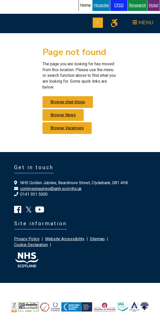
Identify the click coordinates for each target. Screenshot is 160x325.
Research (137, 5)
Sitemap (97, 238)
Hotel (153, 5)
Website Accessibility (64, 238)
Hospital (101, 5)
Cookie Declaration (31, 244)
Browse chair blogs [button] (67, 101)
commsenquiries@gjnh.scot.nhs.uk (51, 188)
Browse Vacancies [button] (67, 128)
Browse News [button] (63, 114)
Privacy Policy (27, 238)
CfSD (119, 5)
